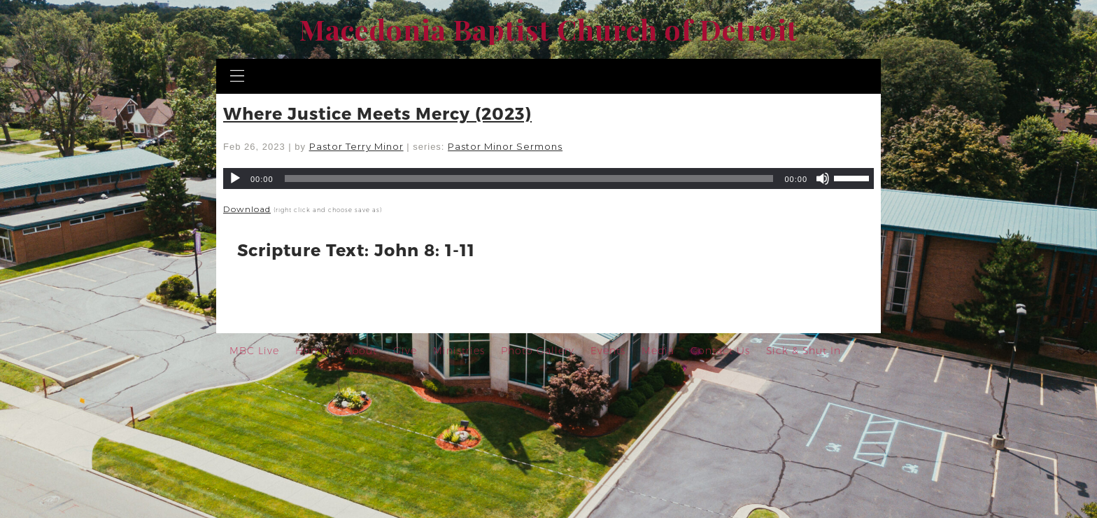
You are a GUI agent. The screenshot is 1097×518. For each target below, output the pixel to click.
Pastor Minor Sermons (505, 146)
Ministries (459, 350)
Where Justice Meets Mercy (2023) (377, 113)
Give (405, 350)
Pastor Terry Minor (356, 146)
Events (607, 350)
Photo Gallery (537, 350)
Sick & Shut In (803, 350)
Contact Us (720, 350)
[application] (548, 178)
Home (311, 350)
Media (658, 350)
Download (247, 209)
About (360, 350)
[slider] (529, 178)
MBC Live (254, 350)
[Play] (235, 179)
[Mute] (823, 179)
